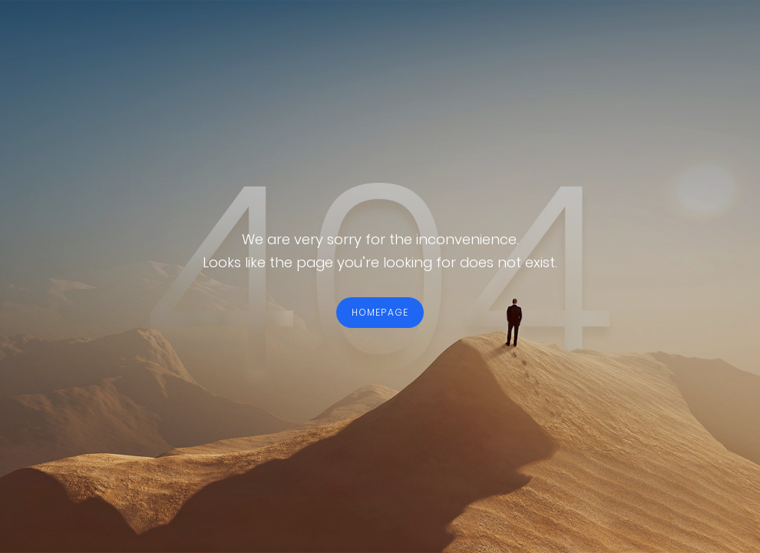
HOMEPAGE (380, 312)
